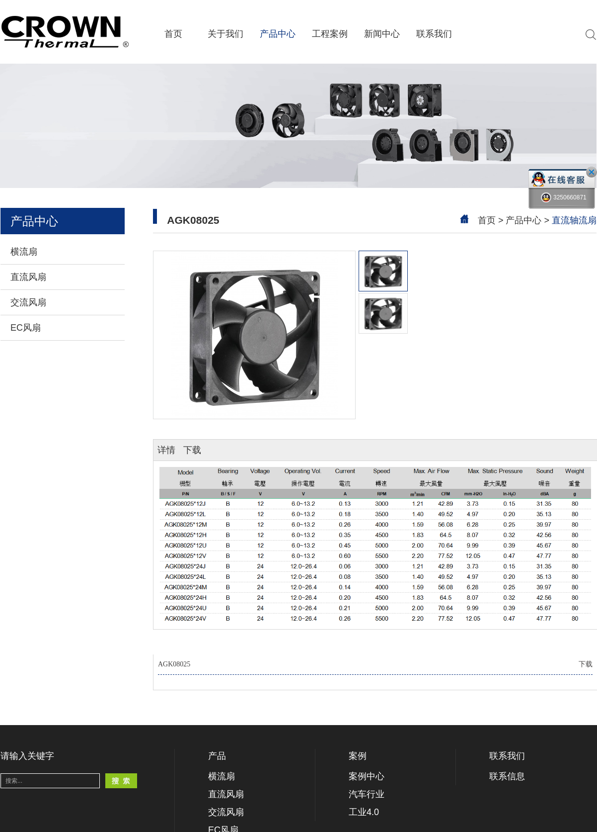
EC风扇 (25, 328)
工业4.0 (364, 812)
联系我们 (434, 34)
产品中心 (278, 34)
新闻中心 (382, 34)
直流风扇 (28, 277)
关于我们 (225, 34)
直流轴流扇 (574, 220)
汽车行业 (366, 794)
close (591, 172)
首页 (173, 34)
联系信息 (507, 776)
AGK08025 (375, 664)
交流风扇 (28, 302)
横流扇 (23, 252)
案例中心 (366, 776)
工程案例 (330, 34)
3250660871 (564, 197)
